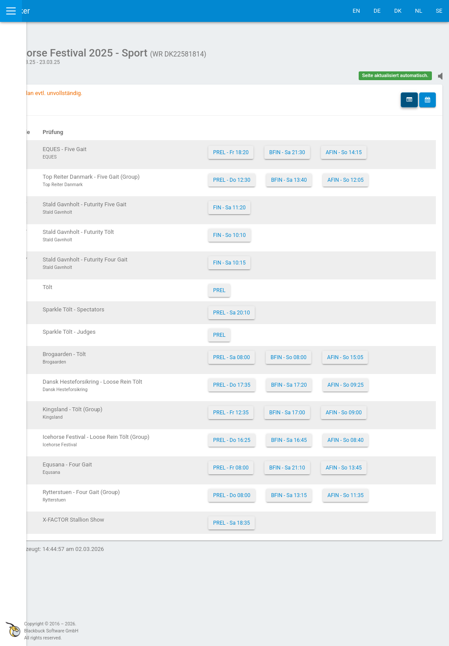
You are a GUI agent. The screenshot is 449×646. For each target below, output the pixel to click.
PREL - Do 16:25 (290, 484)
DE (377, 10)
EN (356, 10)
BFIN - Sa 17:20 (348, 409)
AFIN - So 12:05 (290, 200)
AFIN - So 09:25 (290, 424)
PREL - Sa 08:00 (290, 372)
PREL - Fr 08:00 (289, 521)
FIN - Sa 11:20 (288, 222)
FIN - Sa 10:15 (288, 278)
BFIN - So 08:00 (347, 372)
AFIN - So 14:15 (290, 163)
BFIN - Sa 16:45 (348, 484)
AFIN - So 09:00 (290, 462)
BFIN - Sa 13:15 (348, 558)
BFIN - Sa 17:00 (346, 447)
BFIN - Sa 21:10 (346, 521)
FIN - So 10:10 (288, 250)
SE (439, 10)
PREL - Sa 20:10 (290, 328)
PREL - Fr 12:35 (289, 447)
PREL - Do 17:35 (290, 409)
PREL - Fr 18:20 (289, 148)
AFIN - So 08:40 (290, 499)
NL (418, 10)
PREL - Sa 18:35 (290, 596)
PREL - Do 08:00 (290, 558)
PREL (278, 305)
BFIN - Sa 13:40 (348, 185)
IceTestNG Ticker (48, 10)
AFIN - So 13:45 (290, 536)
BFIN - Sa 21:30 (346, 148)
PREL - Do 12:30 (290, 185)
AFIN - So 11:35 (290, 573)
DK (398, 10)
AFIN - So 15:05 (290, 387)
